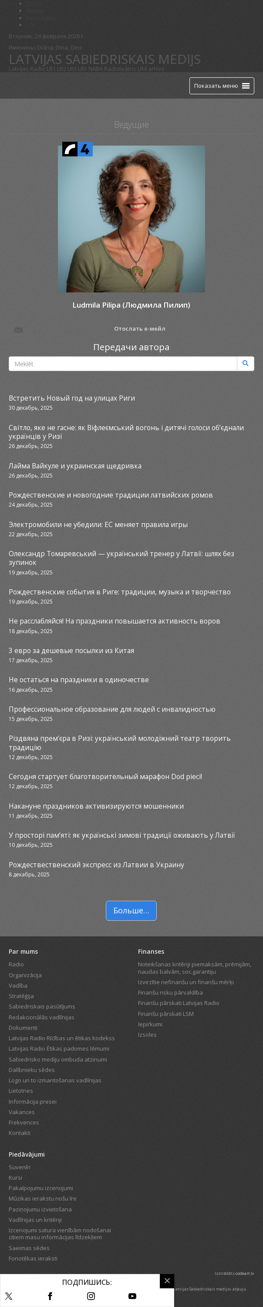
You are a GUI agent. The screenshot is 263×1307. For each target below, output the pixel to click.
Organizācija (25, 975)
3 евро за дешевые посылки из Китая (71, 650)
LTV (30, 25)
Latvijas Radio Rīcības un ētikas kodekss (62, 1038)
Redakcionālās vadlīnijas (41, 1017)
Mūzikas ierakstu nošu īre (43, 1198)
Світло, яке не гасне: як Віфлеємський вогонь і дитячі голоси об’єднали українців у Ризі (126, 432)
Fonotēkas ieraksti (33, 1258)
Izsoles (147, 1034)
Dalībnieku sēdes (32, 1070)
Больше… (131, 910)
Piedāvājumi (27, 1154)
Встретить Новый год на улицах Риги (72, 398)
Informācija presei (33, 1101)
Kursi (15, 1177)
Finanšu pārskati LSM (166, 1014)
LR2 (61, 69)
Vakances (22, 1112)
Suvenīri (19, 1167)
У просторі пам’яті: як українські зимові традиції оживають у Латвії (122, 835)
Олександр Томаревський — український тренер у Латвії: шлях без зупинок (121, 558)
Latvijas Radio (27, 69)
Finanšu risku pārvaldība (170, 992)
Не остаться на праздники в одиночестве (79, 679)
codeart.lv (245, 1273)
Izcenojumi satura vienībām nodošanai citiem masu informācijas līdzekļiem (60, 1233)
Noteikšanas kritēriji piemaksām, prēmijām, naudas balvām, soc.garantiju (194, 967)
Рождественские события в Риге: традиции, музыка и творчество (120, 592)
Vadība (18, 985)
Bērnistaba (40, 18)
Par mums (23, 951)
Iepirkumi (150, 1024)
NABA (95, 69)
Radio (16, 964)
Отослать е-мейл (89, 329)
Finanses (151, 951)
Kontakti (19, 1133)
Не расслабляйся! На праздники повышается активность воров (114, 621)
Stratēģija (21, 996)
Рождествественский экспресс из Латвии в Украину (96, 864)
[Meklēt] (245, 363)
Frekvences (24, 1122)
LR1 (51, 69)
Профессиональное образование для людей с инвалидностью (112, 709)
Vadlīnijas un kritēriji (35, 1220)
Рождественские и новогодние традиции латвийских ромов (111, 495)
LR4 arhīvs (151, 69)
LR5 (82, 69)
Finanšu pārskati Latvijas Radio (178, 1003)
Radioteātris (120, 69)
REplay (35, 10)
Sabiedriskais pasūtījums (42, 1006)
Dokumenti (23, 1028)
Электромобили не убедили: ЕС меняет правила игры (98, 524)
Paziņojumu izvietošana (40, 1209)
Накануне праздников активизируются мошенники (96, 806)
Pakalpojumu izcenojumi (41, 1188)
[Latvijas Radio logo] (24, 85)
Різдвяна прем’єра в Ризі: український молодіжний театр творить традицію (120, 742)
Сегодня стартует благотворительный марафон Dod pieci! (105, 776)
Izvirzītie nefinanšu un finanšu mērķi (186, 982)
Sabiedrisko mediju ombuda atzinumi (58, 1059)
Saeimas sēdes (29, 1248)
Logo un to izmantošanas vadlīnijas (55, 1080)
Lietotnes (21, 1091)
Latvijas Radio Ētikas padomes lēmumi (59, 1048)
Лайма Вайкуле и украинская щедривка (75, 466)
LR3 (72, 69)
